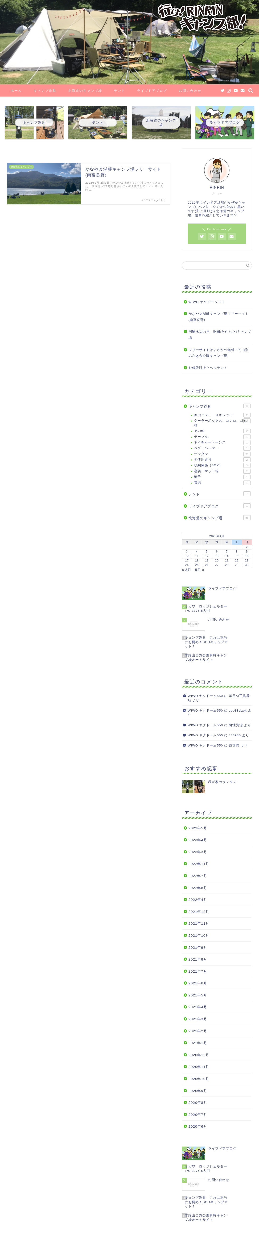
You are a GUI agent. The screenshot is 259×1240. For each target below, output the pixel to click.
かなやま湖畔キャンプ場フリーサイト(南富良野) (219, 317)
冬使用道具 (222, 459)
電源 (222, 483)
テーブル (222, 436)
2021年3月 (198, 1019)
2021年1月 (198, 1043)
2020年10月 (199, 1079)
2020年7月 (198, 1115)
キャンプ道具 (45, 91)
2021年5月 (198, 995)
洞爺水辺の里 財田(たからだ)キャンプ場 (220, 335)
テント (119, 91)
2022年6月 (198, 888)
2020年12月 (199, 1055)
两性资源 (236, 725)
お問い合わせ (190, 91)
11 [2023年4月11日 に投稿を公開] (197, 556)
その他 (222, 431)
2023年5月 (198, 828)
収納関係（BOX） (222, 465)
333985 (235, 735)
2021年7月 (198, 971)
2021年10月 (199, 935)
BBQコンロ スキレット (222, 415)
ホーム (16, 91)
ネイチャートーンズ (222, 442)
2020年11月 (199, 1067)
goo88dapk (238, 710)
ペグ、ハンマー (222, 448)
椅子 (222, 477)
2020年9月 (198, 1091)
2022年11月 (199, 864)
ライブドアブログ (152, 91)
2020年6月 (198, 1126)
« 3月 (186, 570)
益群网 (234, 745)
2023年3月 (198, 852)
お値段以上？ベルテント (208, 368)
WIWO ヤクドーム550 (206, 302)
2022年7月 (198, 876)
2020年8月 (198, 1103)
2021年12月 (199, 912)
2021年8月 (198, 959)
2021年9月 (198, 947)
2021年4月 (198, 1007)
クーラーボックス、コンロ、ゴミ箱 (222, 422)
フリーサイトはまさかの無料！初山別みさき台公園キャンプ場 (219, 353)
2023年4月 (198, 840)
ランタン (222, 454)
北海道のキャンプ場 (85, 91)
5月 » (199, 570)
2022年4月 (198, 900)
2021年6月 (198, 983)
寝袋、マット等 (222, 471)
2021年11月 (199, 923)
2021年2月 (198, 1031)
